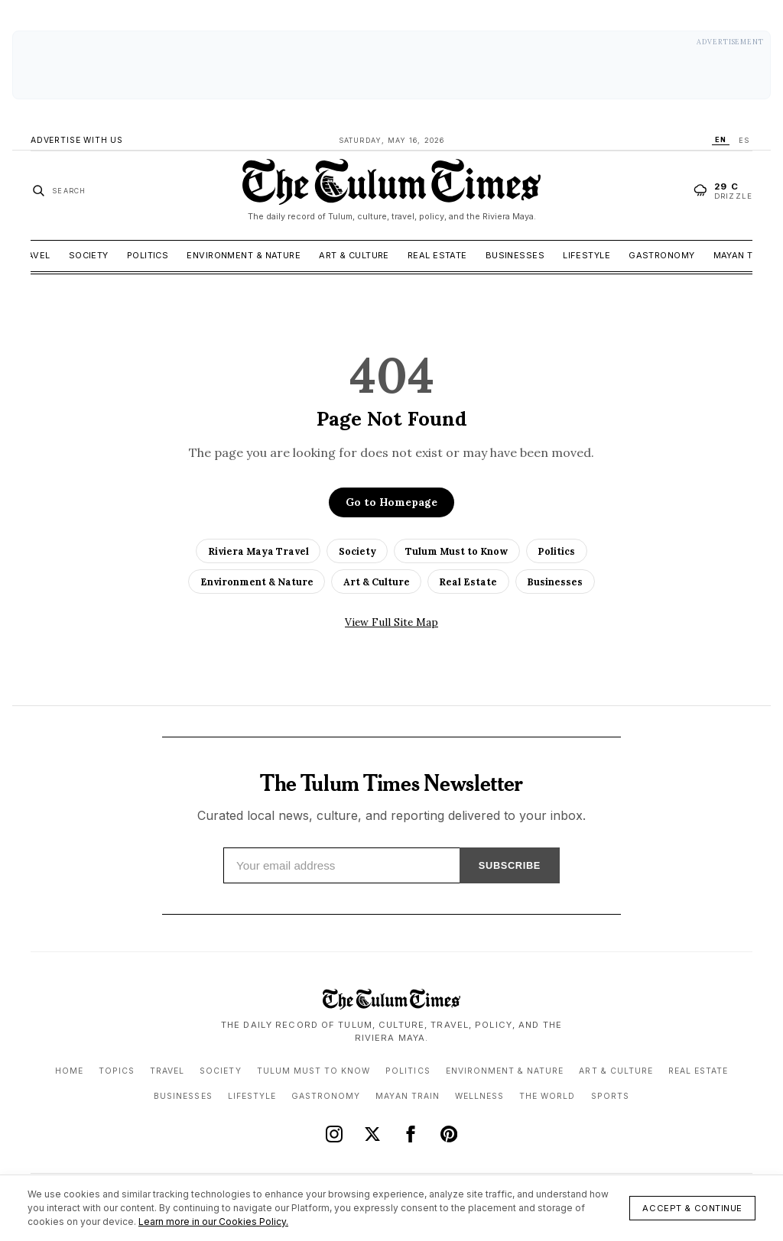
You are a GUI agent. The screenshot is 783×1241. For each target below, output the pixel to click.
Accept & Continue (692, 1208)
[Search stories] (58, 190)
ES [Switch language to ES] (744, 140)
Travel (33, 255)
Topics (117, 1071)
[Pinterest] (448, 1134)
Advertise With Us (77, 140)
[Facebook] (410, 1134)
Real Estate (437, 255)
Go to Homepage (391, 502)
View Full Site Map (391, 622)
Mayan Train (744, 255)
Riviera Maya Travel (258, 551)
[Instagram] (334, 1134)
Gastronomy (661, 255)
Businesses (515, 255)
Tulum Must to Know (456, 551)
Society (89, 255)
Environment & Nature (244, 255)
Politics (148, 255)
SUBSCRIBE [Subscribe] (510, 865)
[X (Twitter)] (372, 1134)
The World (547, 1096)
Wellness (479, 1096)
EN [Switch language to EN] (720, 139)
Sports (610, 1096)
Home (69, 1071)
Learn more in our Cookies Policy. (213, 1221)
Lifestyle (586, 255)
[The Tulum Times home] (391, 190)
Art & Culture (354, 255)
